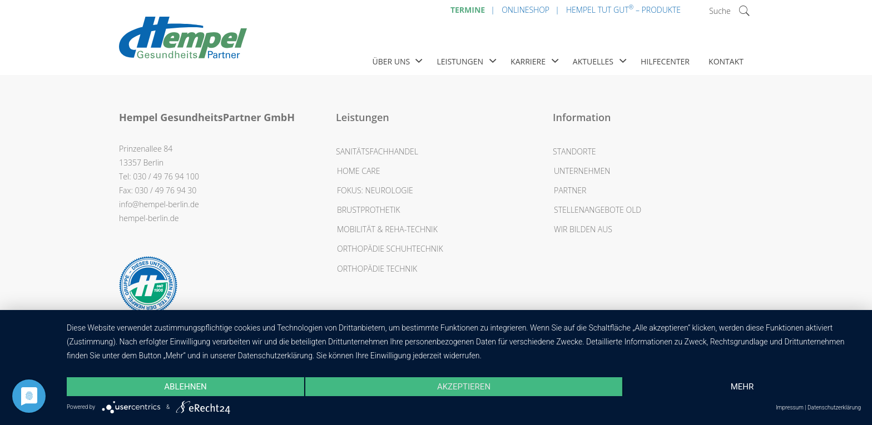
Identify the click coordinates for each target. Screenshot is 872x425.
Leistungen (460, 61)
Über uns (391, 61)
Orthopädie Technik (377, 268)
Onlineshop (525, 9)
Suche (720, 11)
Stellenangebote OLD (597, 209)
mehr (742, 387)
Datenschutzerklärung (834, 407)
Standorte (574, 151)
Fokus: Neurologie (375, 190)
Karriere (528, 61)
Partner (570, 190)
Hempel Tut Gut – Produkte (623, 8)
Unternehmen (582, 171)
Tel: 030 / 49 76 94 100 (159, 176)
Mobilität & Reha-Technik (387, 229)
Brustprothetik (368, 209)
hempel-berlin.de (149, 218)
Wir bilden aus (583, 229)
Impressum (790, 407)
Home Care (358, 171)
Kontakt (726, 61)
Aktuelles (593, 61)
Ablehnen (185, 387)
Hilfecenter (665, 61)
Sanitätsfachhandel (377, 151)
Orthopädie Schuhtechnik (390, 248)
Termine (467, 9)
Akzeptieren (463, 387)
